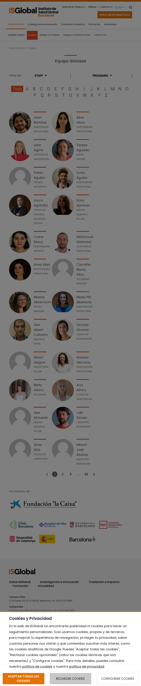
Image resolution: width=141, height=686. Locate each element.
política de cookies (37, 666)
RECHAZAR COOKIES (70, 679)
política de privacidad (86, 666)
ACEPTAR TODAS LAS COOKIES (23, 678)
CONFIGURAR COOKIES (117, 679)
